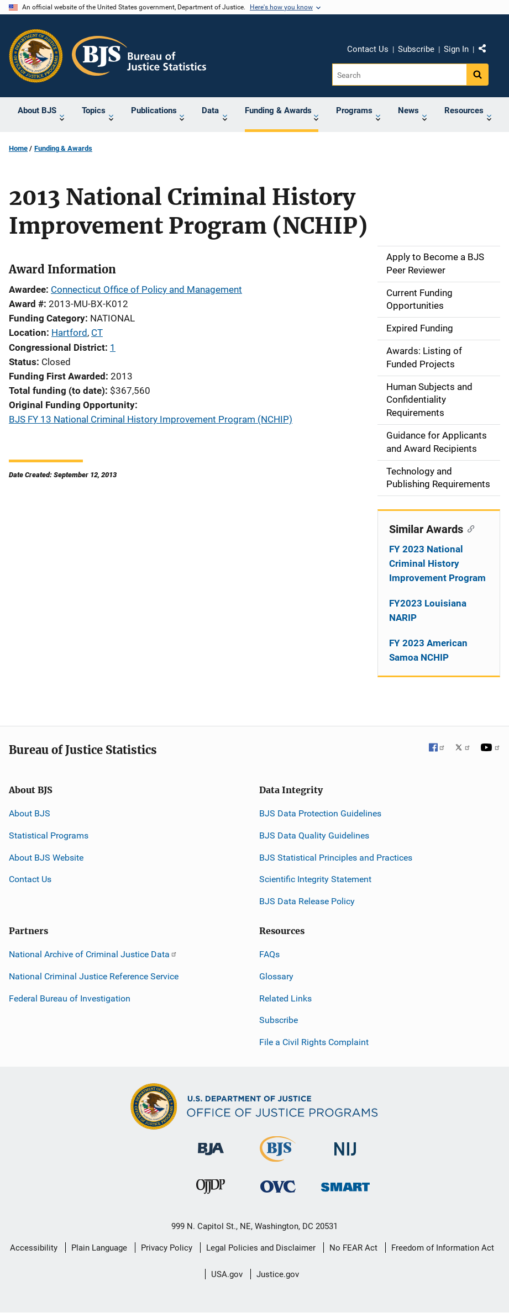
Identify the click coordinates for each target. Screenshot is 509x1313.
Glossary (276, 976)
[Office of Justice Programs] (36, 56)
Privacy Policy (166, 1248)
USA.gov (227, 1274)
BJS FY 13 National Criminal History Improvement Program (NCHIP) (150, 419)
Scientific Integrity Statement (315, 879)
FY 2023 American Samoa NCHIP (428, 650)
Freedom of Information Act (442, 1248)
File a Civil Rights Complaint (314, 1042)
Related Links (285, 998)
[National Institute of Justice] (345, 1144)
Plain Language (99, 1248)
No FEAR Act (353, 1248)
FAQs (269, 954)
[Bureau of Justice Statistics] (278, 1157)
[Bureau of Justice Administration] (211, 1143)
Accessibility (33, 1248)
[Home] (139, 56)
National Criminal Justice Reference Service (94, 976)
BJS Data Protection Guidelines (320, 813)
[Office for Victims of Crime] (278, 1186)
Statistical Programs (48, 835)
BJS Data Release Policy (307, 901)
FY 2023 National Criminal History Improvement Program (437, 563)
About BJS (29, 813)
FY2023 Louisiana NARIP (427, 610)
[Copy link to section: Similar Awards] (469, 528)
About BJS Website (46, 857)
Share (486, 50)
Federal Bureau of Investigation (69, 998)
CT (97, 332)
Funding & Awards (63, 148)
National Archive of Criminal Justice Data (93, 954)
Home (18, 148)
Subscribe (416, 49)
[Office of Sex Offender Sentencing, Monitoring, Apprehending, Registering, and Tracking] (345, 1184)
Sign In (456, 49)
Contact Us (368, 49)
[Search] (399, 75)
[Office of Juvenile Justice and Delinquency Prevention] (210, 1189)
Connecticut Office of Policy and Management (146, 289)
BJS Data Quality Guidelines (314, 835)
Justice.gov (277, 1274)
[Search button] (477, 75)
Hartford (69, 332)
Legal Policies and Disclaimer (261, 1248)
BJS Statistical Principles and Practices (335, 857)
